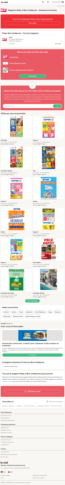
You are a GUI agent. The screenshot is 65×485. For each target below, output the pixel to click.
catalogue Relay (7, 381)
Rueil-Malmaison (40, 312)
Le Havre (6, 312)
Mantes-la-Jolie (18, 316)
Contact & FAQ (5, 452)
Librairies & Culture (29, 406)
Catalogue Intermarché (7, 442)
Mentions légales (5, 475)
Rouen (21, 312)
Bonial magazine (5, 418)
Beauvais (57, 312)
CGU (2, 478)
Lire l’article (32, 355)
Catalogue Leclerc (6, 430)
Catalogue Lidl (5, 427)
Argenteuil (29, 312)
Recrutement (4, 457)
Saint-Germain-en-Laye (33, 316)
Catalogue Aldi (5, 445)
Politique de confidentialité (39, 475)
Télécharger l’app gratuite (8, 420)
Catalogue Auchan (6, 440)
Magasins (19, 406)
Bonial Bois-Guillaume (8, 406)
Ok (57, 106)
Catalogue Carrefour (6, 432)
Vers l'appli (32, 23)
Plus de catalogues (32, 301)
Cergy (50, 312)
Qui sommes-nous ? (6, 415)
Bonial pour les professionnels (9, 454)
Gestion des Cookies (38, 478)
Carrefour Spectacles (9, 366)
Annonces (60, 6)
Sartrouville (6, 316)
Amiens (14, 312)
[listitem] (16, 130)
